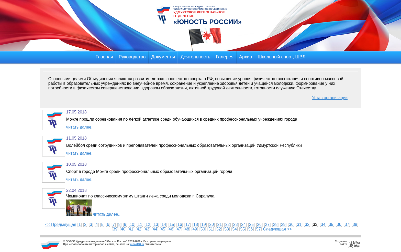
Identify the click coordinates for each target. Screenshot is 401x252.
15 (172, 224)
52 (218, 229)
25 (251, 224)
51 (210, 229)
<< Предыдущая (60, 224)
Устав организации (330, 98)
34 (323, 224)
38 (355, 224)
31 (299, 224)
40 (123, 229)
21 (219, 224)
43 (147, 229)
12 (148, 224)
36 (339, 224)
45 (163, 229)
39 (115, 229)
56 (250, 229)
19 (203, 224)
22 (227, 224)
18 (195, 224)
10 (132, 224)
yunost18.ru (137, 244)
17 (187, 224)
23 (235, 224)
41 (131, 229)
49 (195, 229)
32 (307, 224)
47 (178, 229)
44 (155, 229)
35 (331, 224)
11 (140, 224)
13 (155, 224)
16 (179, 224)
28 (275, 224)
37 (347, 224)
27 (267, 224)
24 (243, 224)
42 (139, 229)
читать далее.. (80, 127)
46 (171, 229)
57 (258, 229)
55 (242, 229)
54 (234, 229)
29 (283, 224)
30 (291, 224)
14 (164, 224)
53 (226, 229)
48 (187, 229)
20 (211, 224)
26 (259, 224)
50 (203, 229)
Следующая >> (277, 229)
